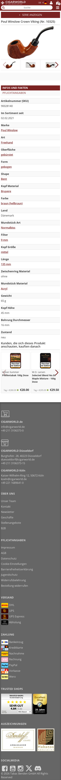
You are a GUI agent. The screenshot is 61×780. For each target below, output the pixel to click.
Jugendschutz (9, 574)
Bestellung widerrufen (14, 585)
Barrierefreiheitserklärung (17, 569)
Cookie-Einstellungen (14, 564)
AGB (3, 553)
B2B (3, 528)
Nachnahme (12, 653)
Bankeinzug (12, 642)
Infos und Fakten (15, 88)
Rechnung (11, 659)
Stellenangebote (11, 523)
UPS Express (12, 616)
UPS (7, 611)
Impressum (8, 547)
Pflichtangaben (14, 93)
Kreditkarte (12, 648)
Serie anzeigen (30, 15)
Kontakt (6, 506)
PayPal (9, 665)
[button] (56, 65)
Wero (8, 677)
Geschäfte (7, 517)
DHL (7, 605)
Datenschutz (9, 558)
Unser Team (8, 501)
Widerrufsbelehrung (13, 580)
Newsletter (7, 512)
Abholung (11, 622)
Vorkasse (10, 671)
